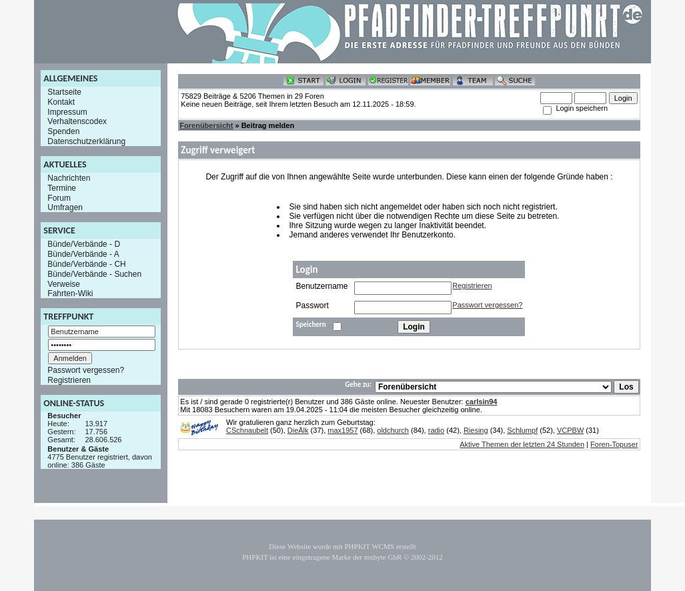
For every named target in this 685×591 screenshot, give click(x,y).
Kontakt (61, 102)
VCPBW (570, 430)
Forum (59, 197)
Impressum (67, 111)
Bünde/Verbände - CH (86, 264)
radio (436, 430)
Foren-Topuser (614, 444)
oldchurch (393, 430)
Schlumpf (522, 430)
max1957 (342, 430)
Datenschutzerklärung (86, 141)
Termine (61, 188)
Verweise (63, 283)
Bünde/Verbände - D (83, 244)
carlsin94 (482, 402)
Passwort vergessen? (85, 370)
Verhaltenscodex (77, 121)
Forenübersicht (206, 125)
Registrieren (69, 380)
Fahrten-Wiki (70, 293)
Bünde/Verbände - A (83, 254)
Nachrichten (68, 178)
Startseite (64, 92)
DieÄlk (298, 430)
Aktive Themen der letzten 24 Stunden (522, 444)
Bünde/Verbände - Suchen (94, 274)
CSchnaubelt (247, 430)
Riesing (476, 430)
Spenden (63, 131)
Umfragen (65, 207)
